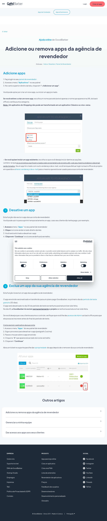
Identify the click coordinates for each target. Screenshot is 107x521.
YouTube (88, 473)
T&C (8, 487)
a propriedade (40, 347)
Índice (45, 64)
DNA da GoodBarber (14, 468)
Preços (44, 482)
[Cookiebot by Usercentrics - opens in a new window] (84, 241)
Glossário (45, 501)
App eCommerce (62, 12)
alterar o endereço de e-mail (26, 169)
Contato (10, 496)
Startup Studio (12, 473)
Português (71, 514)
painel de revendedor (28, 79)
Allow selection (53, 278)
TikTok (87, 487)
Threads (87, 482)
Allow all (79, 278)
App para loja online (48, 459)
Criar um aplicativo (48, 464)
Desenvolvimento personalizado (53, 496)
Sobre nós (11, 459)
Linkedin (87, 477)
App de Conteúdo (44, 12)
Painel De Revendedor (63, 64)
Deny (27, 278)
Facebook (88, 459)
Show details (85, 272)
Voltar (4, 31)
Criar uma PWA (46, 468)
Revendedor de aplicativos (51, 477)
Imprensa (10, 482)
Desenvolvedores (48, 491)
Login (85, 4)
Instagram (88, 464)
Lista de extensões (48, 473)
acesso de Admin (75, 315)
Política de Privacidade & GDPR (18, 491)
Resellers (52, 64)
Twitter (87, 468)
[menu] (3, 4)
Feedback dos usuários (50, 487)
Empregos (11, 477)
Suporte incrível (13, 464)
